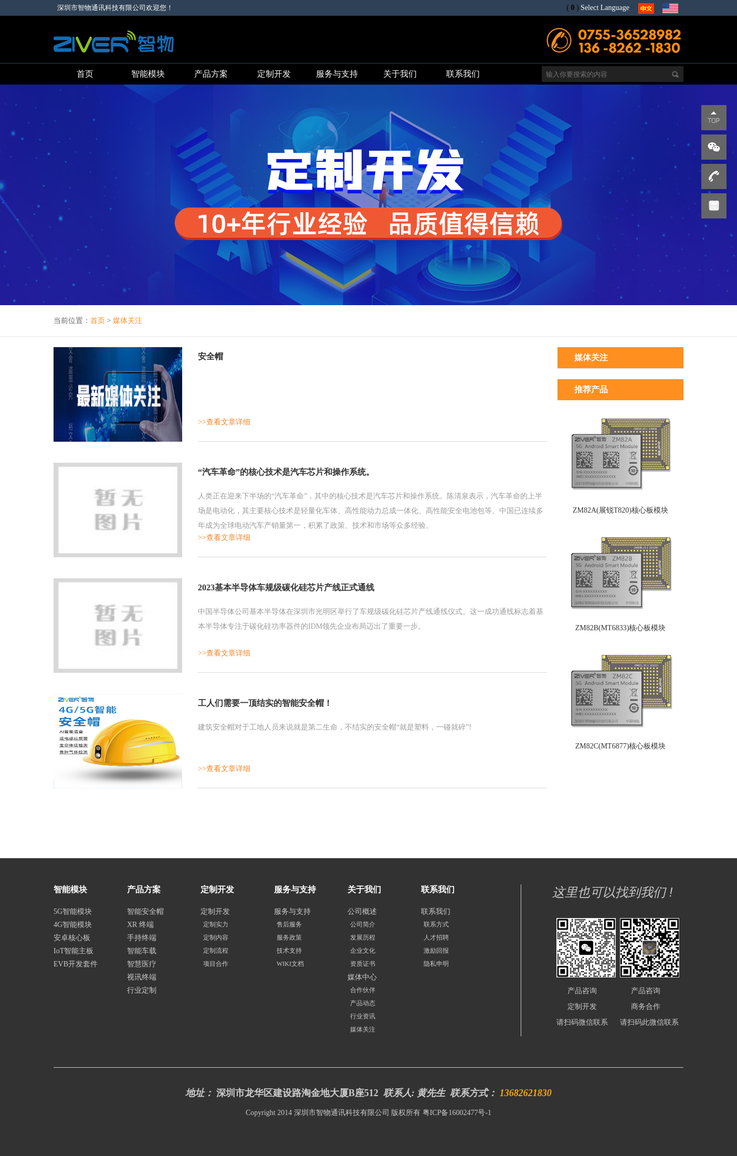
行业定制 (141, 990)
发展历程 (362, 937)
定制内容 (215, 937)
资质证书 (362, 963)
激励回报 (436, 950)
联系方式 (436, 924)
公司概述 (362, 911)
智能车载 (141, 951)
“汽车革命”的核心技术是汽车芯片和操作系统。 (286, 471)
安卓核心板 (72, 938)
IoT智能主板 (73, 951)
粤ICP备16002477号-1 (457, 1113)
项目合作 (215, 963)
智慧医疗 (141, 964)
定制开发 (215, 911)
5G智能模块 (73, 911)
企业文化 (362, 950)
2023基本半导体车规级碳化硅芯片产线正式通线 (286, 587)
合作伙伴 (362, 990)
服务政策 (289, 937)
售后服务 (289, 924)
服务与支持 (292, 911)
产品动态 (362, 1003)
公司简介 (362, 924)
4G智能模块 (73, 925)
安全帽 (210, 356)
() (572, 8)
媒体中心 (362, 977)
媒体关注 (127, 321)
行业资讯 (362, 1016)
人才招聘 (436, 937)
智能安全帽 (145, 911)
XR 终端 (140, 925)
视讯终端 (141, 977)
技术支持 (289, 950)
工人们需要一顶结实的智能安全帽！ (265, 703)
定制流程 (215, 950)
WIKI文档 (290, 963)
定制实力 (215, 924)
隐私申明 (436, 963)
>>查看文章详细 (224, 422)
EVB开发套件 (76, 964)
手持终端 (141, 938)
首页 (97, 321)
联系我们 (435, 911)
